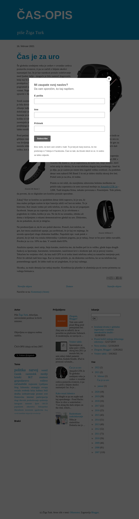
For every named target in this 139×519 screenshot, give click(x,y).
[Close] (109, 78)
